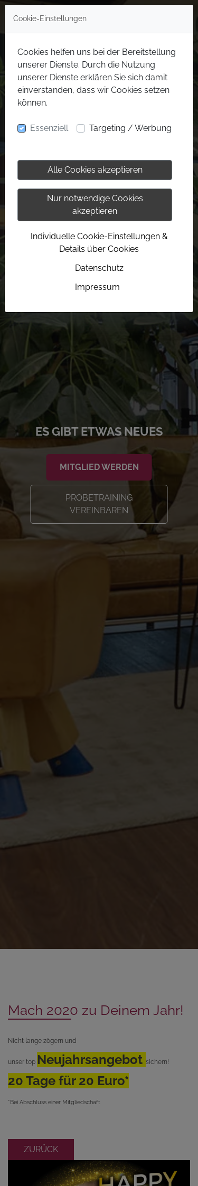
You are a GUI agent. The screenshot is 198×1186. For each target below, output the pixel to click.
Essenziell (49, 128)
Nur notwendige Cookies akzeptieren (95, 204)
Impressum (97, 287)
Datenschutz (99, 268)
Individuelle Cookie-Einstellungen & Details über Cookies (99, 242)
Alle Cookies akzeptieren (95, 170)
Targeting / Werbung (130, 128)
